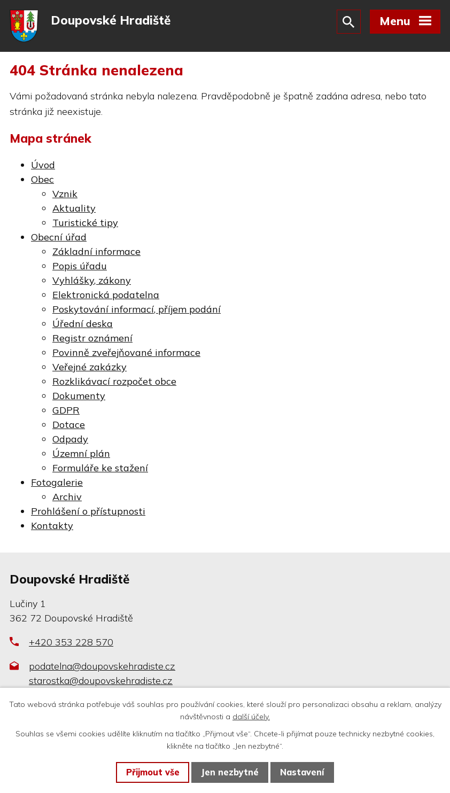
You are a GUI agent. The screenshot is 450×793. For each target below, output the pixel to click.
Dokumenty (78, 396)
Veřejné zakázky (89, 367)
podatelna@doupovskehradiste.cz (102, 666)
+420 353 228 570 (71, 642)
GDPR (66, 410)
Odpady (70, 439)
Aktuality (74, 208)
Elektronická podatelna (105, 295)
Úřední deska (82, 323)
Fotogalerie (57, 482)
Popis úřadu (79, 266)
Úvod (43, 165)
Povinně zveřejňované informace (126, 352)
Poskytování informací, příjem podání (136, 309)
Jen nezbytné (230, 772)
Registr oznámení (92, 338)
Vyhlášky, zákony (91, 280)
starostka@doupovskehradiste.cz (101, 680)
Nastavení (302, 772)
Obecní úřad (59, 237)
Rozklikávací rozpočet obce (114, 381)
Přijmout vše (153, 772)
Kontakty (52, 525)
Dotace (68, 424)
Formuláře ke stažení (100, 468)
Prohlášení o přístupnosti (88, 511)
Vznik (64, 194)
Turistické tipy (85, 222)
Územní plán (81, 453)
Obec (42, 179)
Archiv (67, 497)
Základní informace (96, 251)
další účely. (251, 716)
